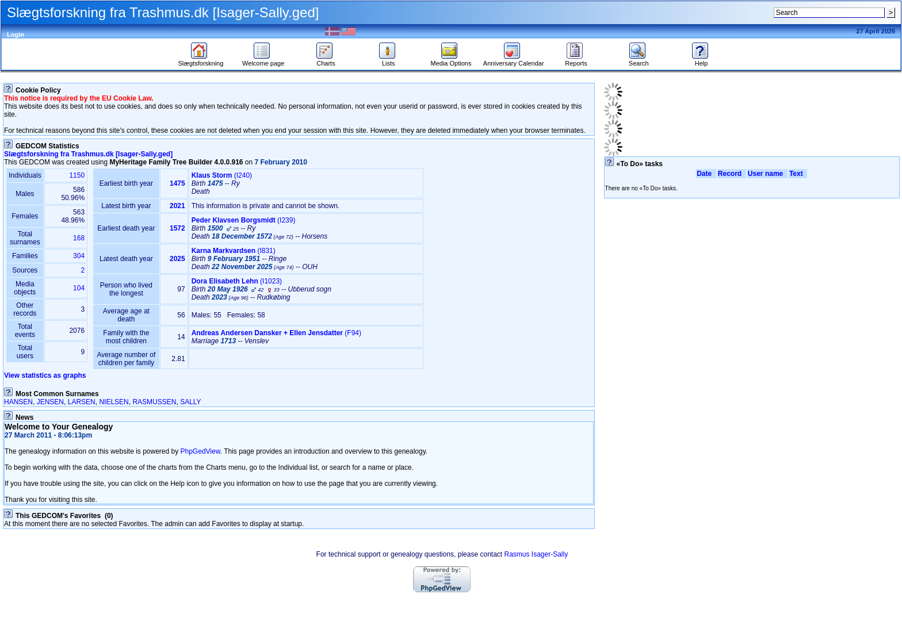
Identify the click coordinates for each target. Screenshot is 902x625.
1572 (177, 228)
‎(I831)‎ (234, 251)
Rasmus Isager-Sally (536, 554)
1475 (177, 183)
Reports (576, 60)
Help (701, 60)
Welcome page (263, 60)
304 (79, 256)
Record (732, 174)
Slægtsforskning (200, 60)
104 (79, 288)
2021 (177, 206)
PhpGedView (200, 451)
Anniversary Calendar (513, 60)
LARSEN (81, 402)
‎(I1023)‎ (237, 281)
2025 (177, 259)
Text (798, 174)
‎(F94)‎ (276, 333)
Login (15, 34)
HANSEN (18, 402)
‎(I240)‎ (222, 175)
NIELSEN (113, 402)
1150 (77, 175)
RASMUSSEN (154, 402)
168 (79, 238)
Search (638, 60)
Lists (388, 60)
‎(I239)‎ (244, 220)
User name (767, 174)
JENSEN (50, 402)
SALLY (190, 402)
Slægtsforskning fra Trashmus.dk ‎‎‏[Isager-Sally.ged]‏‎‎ (88, 154)
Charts (326, 60)
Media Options (451, 60)
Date (706, 174)
